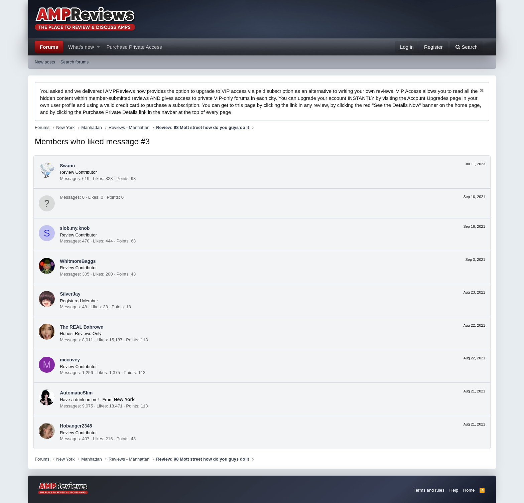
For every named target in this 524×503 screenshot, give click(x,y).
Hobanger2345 (77, 426)
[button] (98, 47)
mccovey (71, 359)
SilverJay (71, 294)
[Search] (466, 47)
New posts (45, 61)
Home (469, 490)
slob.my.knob (76, 228)
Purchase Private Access (134, 47)
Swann (68, 165)
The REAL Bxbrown (83, 327)
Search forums (74, 61)
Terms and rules (429, 490)
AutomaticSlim (77, 392)
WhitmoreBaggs (79, 261)
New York (125, 399)
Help (453, 490)
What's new (81, 47)
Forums (49, 47)
